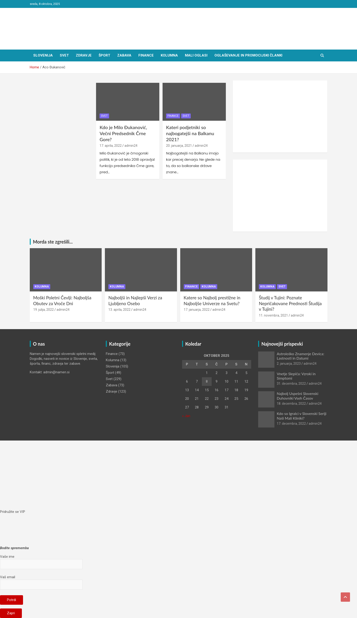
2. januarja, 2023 (289, 363)
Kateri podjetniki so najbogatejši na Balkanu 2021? (190, 133)
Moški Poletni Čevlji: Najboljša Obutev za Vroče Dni (62, 300)
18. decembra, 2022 (291, 403)
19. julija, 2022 (43, 309)
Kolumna (169, 55)
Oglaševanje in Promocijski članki (248, 55)
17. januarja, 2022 (197, 309)
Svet (64, 55)
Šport (104, 55)
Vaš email (41, 581)
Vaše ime (41, 560)
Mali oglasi (196, 55)
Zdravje (84, 55)
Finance (146, 55)
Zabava (124, 55)
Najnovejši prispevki (282, 344)
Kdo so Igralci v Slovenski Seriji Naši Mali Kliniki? (301, 415)
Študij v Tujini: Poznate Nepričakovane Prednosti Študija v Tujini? (290, 303)
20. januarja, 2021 (179, 145)
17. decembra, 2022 (291, 423)
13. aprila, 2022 (119, 309)
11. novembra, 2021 (273, 315)
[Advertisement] (280, 116)
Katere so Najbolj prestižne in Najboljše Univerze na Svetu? (212, 300)
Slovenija (43, 55)
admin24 (130, 145)
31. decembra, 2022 (291, 383)
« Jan (186, 416)
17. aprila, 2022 (111, 145)
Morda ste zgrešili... (53, 241)
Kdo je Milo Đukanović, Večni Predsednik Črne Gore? (123, 133)
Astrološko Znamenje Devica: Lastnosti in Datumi (300, 355)
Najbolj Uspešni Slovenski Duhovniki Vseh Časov (297, 395)
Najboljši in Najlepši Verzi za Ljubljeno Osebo (135, 300)
